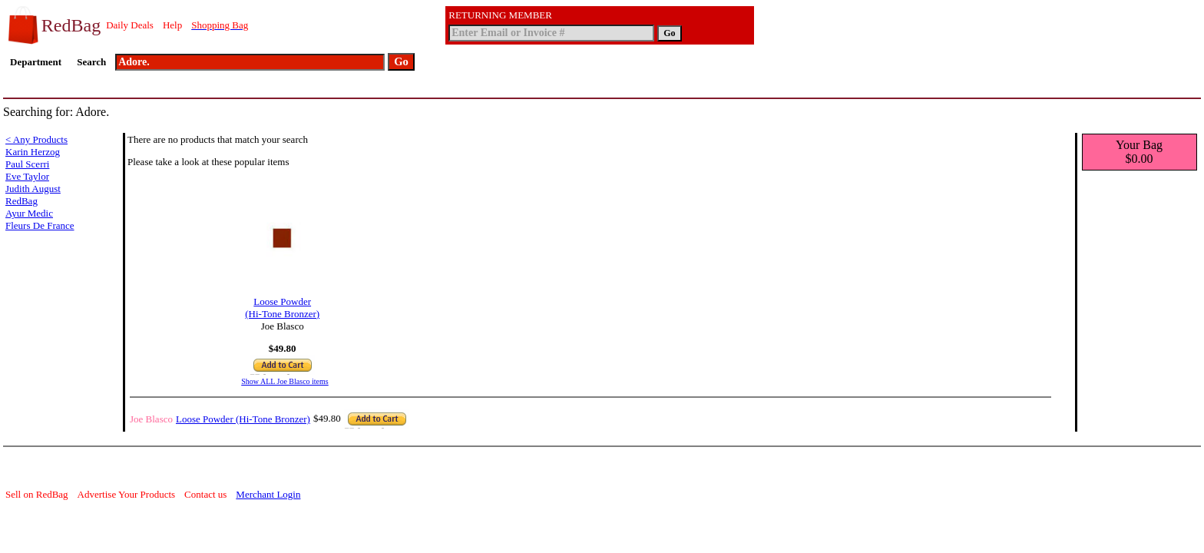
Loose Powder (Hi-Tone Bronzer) (282, 303)
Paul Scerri (27, 164)
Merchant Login (268, 494)
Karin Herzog (32, 151)
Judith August (33, 188)
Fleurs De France (39, 225)
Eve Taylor (27, 176)
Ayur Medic (29, 213)
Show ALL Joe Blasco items (285, 381)
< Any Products (36, 139)
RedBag (21, 201)
